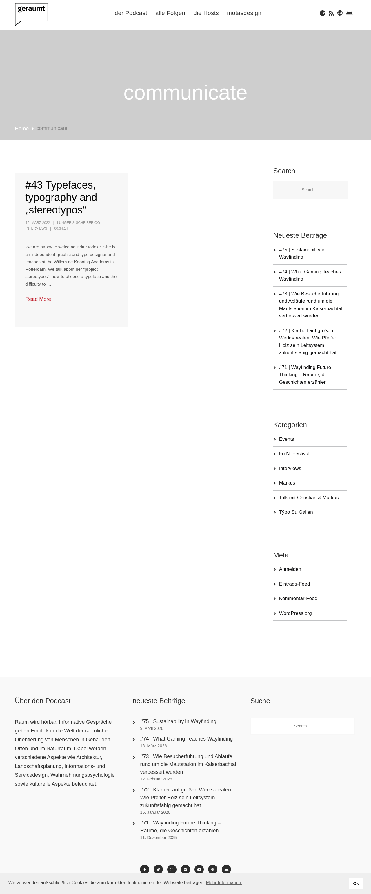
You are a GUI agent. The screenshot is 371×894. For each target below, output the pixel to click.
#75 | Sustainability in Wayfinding (178, 721)
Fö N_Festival (294, 453)
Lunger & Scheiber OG (78, 223)
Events (286, 439)
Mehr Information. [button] (224, 882)
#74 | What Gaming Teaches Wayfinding (186, 739)
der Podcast (131, 13)
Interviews (36, 228)
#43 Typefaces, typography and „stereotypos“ (61, 197)
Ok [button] (356, 883)
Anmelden (290, 569)
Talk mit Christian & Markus (309, 497)
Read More (38, 299)
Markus (287, 483)
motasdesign (244, 13)
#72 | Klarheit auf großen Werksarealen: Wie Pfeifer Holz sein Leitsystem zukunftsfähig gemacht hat (186, 797)
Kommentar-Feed (298, 598)
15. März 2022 (38, 223)
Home (22, 128)
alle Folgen (170, 13)
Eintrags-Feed (294, 584)
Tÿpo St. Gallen (296, 512)
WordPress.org (295, 613)
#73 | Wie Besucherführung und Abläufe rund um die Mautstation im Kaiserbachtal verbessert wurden (188, 764)
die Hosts (206, 13)
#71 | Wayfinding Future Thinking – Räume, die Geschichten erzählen (305, 375)
